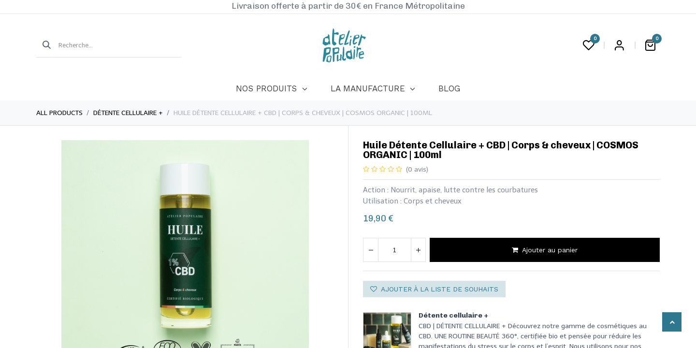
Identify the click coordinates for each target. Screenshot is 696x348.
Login (619, 45)
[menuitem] (271, 89)
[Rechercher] (43, 45)
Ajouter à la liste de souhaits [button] (434, 289)
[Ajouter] (418, 249)
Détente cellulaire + (128, 113)
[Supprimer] (370, 249)
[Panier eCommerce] (650, 45)
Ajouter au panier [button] (545, 250)
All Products (59, 113)
